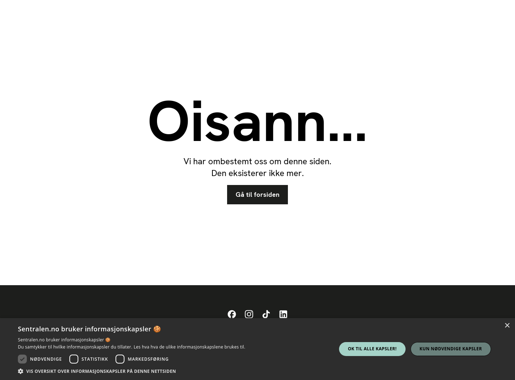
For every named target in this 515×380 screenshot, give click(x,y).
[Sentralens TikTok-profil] (266, 314)
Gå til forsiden (257, 194)
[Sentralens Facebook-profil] (232, 314)
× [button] (507, 325)
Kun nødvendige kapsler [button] (451, 349)
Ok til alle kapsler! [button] (372, 349)
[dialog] (257, 349)
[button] (131, 371)
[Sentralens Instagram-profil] (249, 314)
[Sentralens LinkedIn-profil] (283, 314)
